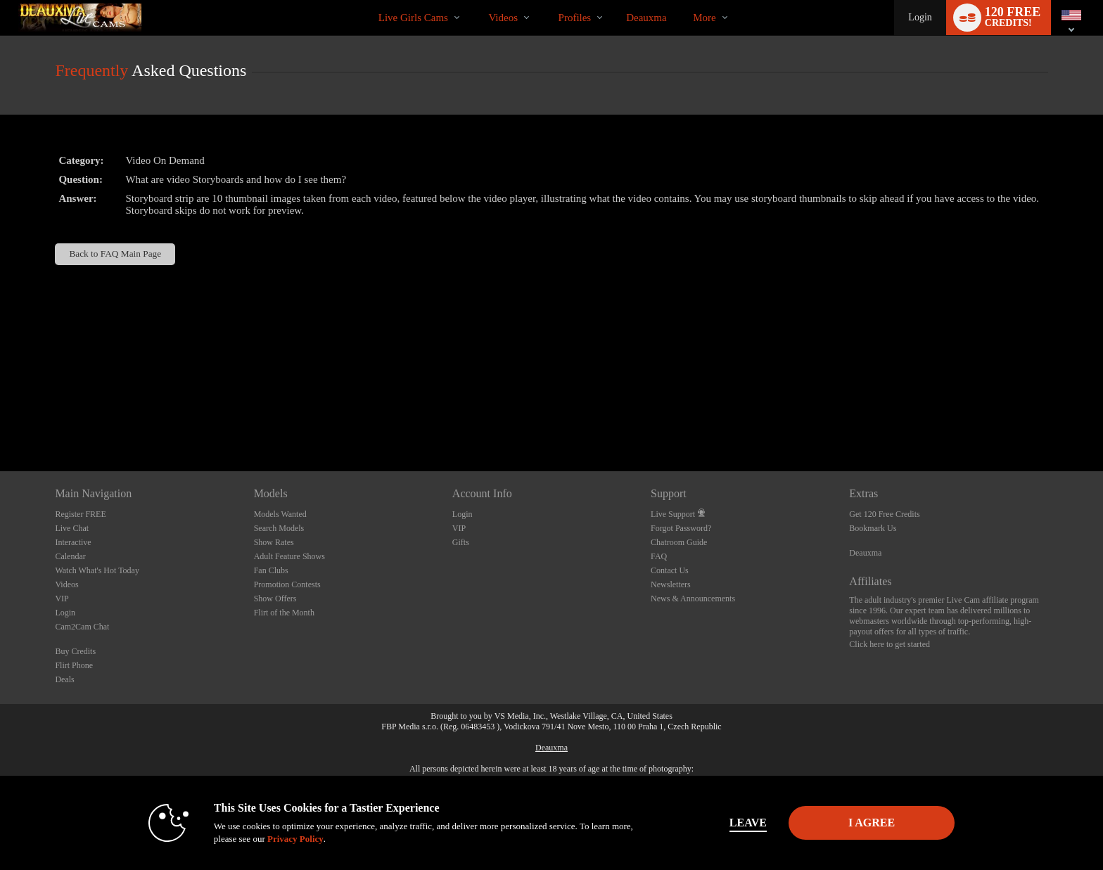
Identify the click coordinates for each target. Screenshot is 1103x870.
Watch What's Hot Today (97, 570)
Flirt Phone (74, 665)
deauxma (646, 17)
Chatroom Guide (679, 542)
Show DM (0, 418)
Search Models (279, 528)
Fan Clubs (271, 570)
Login (919, 17)
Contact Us (670, 570)
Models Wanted (280, 514)
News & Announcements (693, 598)
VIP (61, 598)
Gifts (460, 542)
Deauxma (865, 553)
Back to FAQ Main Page (115, 253)
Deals (64, 679)
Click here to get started (889, 644)
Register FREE (80, 514)
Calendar (70, 556)
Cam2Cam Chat (82, 627)
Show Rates (274, 542)
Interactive (73, 542)
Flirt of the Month (284, 613)
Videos (503, 17)
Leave (748, 823)
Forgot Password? (681, 528)
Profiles (575, 17)
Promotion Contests (287, 584)
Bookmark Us (872, 528)
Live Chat (72, 528)
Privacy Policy (295, 838)
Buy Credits (75, 651)
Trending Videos (476, 0)
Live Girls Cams (413, 17)
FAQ (659, 556)
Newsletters (671, 584)
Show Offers (275, 598)
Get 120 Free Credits (884, 514)
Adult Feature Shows (289, 556)
